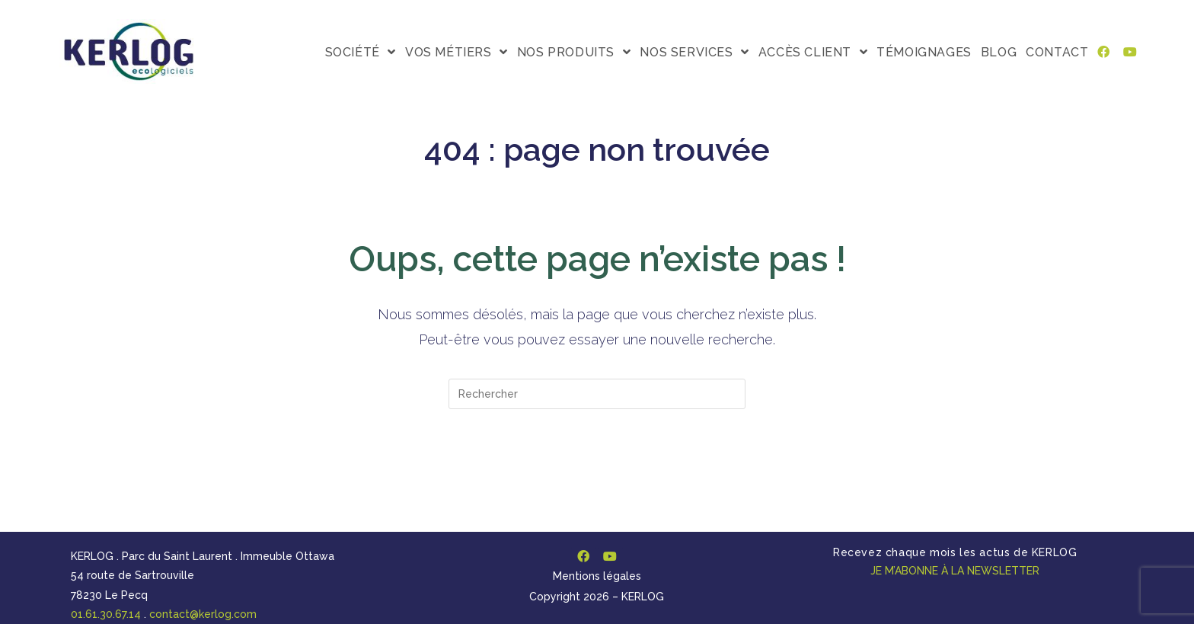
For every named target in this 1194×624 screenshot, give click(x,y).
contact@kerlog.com (203, 614)
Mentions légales (597, 576)
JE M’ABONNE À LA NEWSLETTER (954, 571)
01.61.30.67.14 (106, 614)
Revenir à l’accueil (597, 470)
